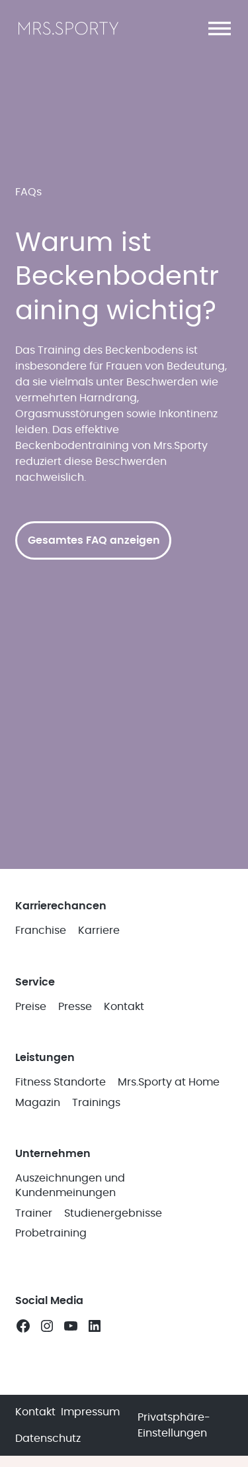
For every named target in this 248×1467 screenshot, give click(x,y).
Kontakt (124, 1006)
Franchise (40, 930)
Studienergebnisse (113, 1213)
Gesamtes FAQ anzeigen (94, 540)
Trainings (96, 1102)
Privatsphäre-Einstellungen (174, 1425)
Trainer (33, 1213)
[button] (219, 28)
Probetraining (51, 1233)
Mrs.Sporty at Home (169, 1082)
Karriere (99, 930)
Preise (30, 1006)
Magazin (37, 1102)
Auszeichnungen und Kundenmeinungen (70, 1185)
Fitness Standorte (60, 1082)
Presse (75, 1006)
